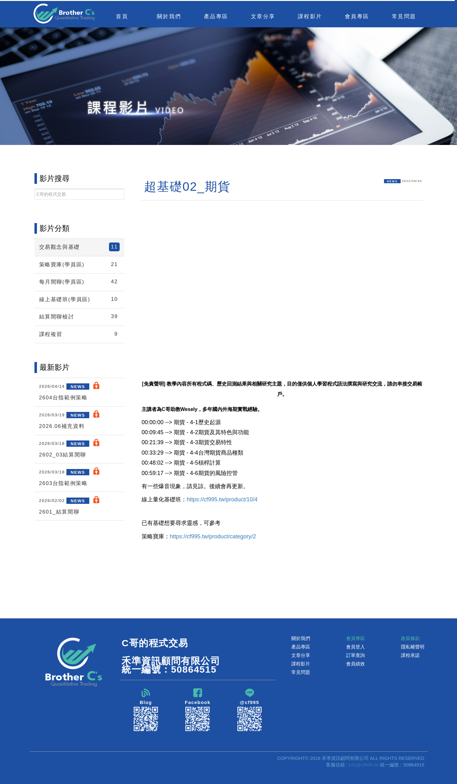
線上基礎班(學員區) (79, 299)
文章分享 (300, 655)
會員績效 (355, 663)
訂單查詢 (355, 655)
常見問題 (404, 16)
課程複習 (79, 334)
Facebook (197, 710)
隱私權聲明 (412, 646)
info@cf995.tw (363, 764)
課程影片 (300, 663)
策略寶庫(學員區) (79, 264)
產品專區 (300, 646)
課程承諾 (410, 655)
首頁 (122, 16)
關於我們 (300, 638)
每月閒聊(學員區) (79, 281)
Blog (145, 710)
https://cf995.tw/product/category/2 (213, 536)
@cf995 (249, 710)
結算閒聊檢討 (79, 316)
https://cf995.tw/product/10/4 (222, 499)
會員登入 (355, 646)
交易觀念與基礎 (79, 247)
